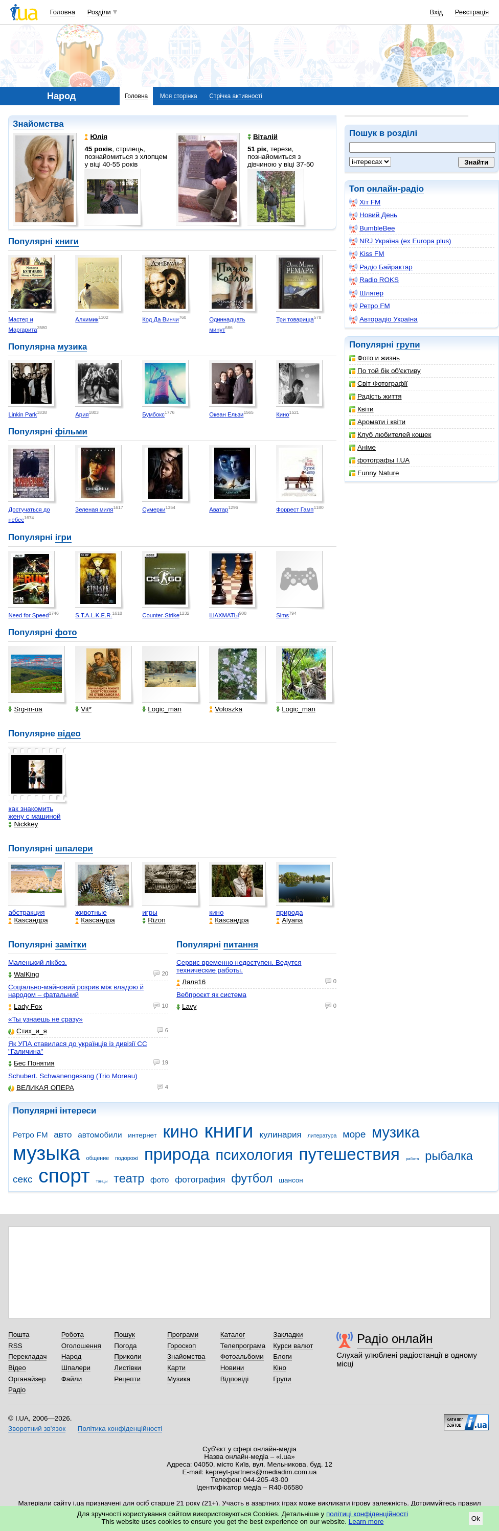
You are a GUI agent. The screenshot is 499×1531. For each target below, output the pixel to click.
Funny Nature (374, 473)
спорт (64, 1176)
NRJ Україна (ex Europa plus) (400, 241)
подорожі (126, 1158)
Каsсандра (28, 920)
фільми (71, 431)
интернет (142, 1135)
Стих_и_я (27, 1031)
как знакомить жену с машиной (34, 812)
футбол (252, 1178)
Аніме (362, 447)
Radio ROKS (374, 280)
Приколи (127, 1356)
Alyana (289, 920)
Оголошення (81, 1346)
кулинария (280, 1135)
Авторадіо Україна (383, 319)
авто (63, 1135)
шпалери (74, 848)
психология (254, 1155)
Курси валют (293, 1346)
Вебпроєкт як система (211, 995)
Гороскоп (181, 1346)
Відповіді (234, 1379)
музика (72, 347)
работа (412, 1158)
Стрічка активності (235, 96)
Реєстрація (472, 12)
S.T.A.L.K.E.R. (93, 615)
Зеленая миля (94, 509)
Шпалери (75, 1368)
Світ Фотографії (378, 383)
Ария (81, 414)
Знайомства (38, 124)
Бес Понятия (31, 1063)
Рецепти (127, 1379)
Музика (178, 1379)
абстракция (26, 912)
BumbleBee (372, 228)
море (354, 1134)
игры (149, 912)
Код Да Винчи (160, 319)
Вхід (436, 12)
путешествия (349, 1154)
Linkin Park (22, 414)
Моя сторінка (178, 96)
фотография (200, 1180)
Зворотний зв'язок (36, 1428)
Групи (282, 1379)
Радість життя (375, 396)
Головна (62, 12)
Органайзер (27, 1379)
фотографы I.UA (379, 460)
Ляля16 (191, 982)
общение (97, 1158)
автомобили (100, 1134)
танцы (102, 1181)
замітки (71, 944)
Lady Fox (25, 1006)
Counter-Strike (160, 615)
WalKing (23, 974)
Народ (71, 1356)
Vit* (83, 709)
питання (240, 944)
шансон (291, 1180)
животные (90, 912)
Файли (71, 1379)
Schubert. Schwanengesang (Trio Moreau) (73, 1076)
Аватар (218, 509)
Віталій (262, 137)
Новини (232, 1368)
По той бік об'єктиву (385, 371)
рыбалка (449, 1156)
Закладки (288, 1334)
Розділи (99, 12)
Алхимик (86, 319)
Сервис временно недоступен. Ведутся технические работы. (239, 966)
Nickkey (23, 824)
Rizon (153, 920)
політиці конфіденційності (367, 1514)
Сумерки (153, 509)
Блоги (282, 1356)
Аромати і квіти (377, 422)
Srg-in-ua (25, 709)
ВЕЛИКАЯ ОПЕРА (41, 1088)
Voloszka (225, 709)
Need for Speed (28, 615)
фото (66, 632)
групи (408, 345)
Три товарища (295, 319)
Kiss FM (366, 254)
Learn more (366, 1521)
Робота (72, 1334)
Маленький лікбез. (37, 962)
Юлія (95, 137)
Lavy (186, 1006)
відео (68, 733)
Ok (475, 1518)
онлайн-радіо (395, 189)
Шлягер (366, 293)
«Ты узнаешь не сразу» (45, 1019)
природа (289, 912)
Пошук (124, 1334)
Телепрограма (243, 1346)
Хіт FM (364, 202)
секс (23, 1179)
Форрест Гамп (294, 509)
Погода (125, 1346)
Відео (17, 1368)
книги (67, 241)
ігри (63, 537)
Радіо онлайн (395, 1339)
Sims (282, 615)
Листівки (127, 1368)
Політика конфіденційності (120, 1428)
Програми (182, 1334)
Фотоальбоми (242, 1356)
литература (321, 1135)
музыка (46, 1153)
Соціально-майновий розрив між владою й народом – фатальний (76, 991)
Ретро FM (369, 306)
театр (129, 1178)
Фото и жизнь (374, 358)
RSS (15, 1346)
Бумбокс (153, 414)
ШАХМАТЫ (224, 615)
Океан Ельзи (226, 414)
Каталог (232, 1334)
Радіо (17, 1390)
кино (216, 912)
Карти (176, 1368)
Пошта (18, 1334)
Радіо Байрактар (381, 267)
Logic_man (162, 709)
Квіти (361, 409)
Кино (282, 414)
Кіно (279, 1368)
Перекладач (27, 1356)
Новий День (373, 215)
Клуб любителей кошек (390, 434)
